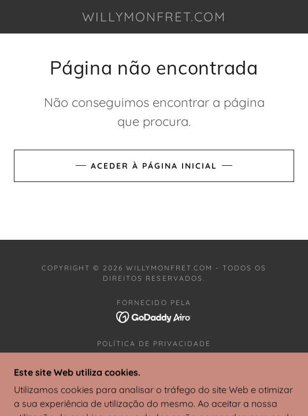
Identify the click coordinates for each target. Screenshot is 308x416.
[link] (154, 16)
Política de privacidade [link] (154, 343)
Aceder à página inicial (154, 166)
